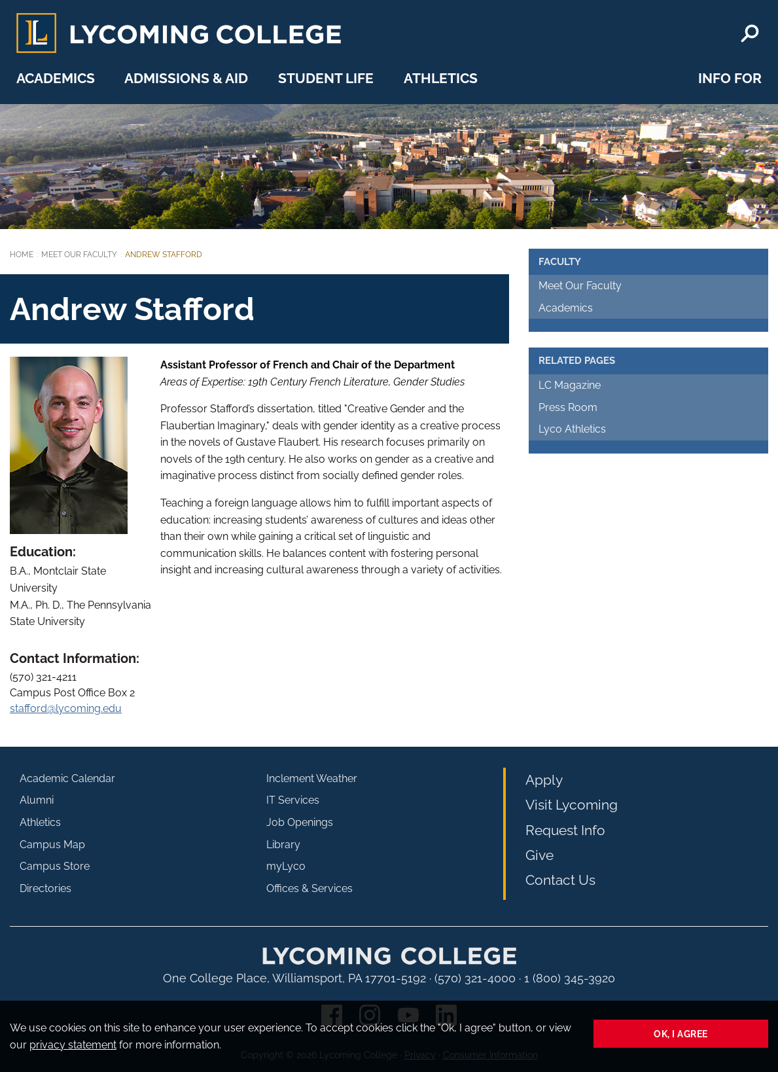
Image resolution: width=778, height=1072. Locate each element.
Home (21, 254)
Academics (55, 78)
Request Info (565, 830)
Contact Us (560, 880)
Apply (544, 780)
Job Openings (299, 822)
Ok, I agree (681, 1033)
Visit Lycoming (571, 804)
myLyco (286, 866)
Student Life (326, 78)
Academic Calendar (67, 778)
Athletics (441, 78)
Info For (730, 78)
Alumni (37, 800)
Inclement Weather (311, 778)
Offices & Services (309, 888)
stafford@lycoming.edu (66, 708)
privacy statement (72, 1045)
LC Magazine (570, 385)
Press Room (568, 407)
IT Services (292, 800)
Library (283, 844)
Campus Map (52, 844)
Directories (45, 888)
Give (539, 855)
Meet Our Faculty (79, 254)
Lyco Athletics (572, 429)
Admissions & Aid (186, 78)
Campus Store (55, 866)
